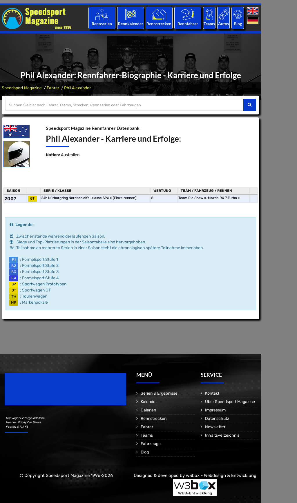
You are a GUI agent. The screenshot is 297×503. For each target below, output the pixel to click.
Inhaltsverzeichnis (222, 435)
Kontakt (212, 393)
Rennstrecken (159, 23)
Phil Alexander (77, 87)
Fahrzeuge (151, 443)
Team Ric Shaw (192, 198)
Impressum (215, 410)
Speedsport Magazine (22, 87)
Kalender (149, 401)
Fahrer (53, 87)
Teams (209, 23)
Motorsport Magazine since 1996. (38, 393)
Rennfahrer (188, 23)
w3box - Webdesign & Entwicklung (221, 475)
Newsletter (215, 426)
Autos (223, 23)
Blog (238, 23)
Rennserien (102, 23)
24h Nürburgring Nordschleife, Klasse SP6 (76, 198)
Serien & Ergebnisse (159, 393)
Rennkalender (130, 23)
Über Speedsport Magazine (230, 401)
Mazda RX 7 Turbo (224, 198)
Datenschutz (217, 418)
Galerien (148, 410)
